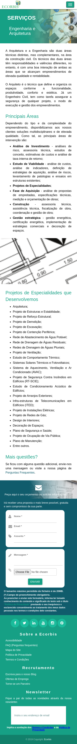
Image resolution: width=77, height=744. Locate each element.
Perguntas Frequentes (20, 472)
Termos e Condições (17, 659)
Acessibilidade (14, 640)
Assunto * (19, 536)
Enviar (35, 581)
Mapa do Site (13, 650)
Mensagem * (21, 554)
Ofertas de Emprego (17, 679)
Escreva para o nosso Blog (21, 674)
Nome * (18, 516)
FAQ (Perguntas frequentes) (22, 645)
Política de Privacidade (19, 654)
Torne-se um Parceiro (18, 683)
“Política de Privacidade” (17, 604)
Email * (18, 526)
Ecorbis (47, 739)
